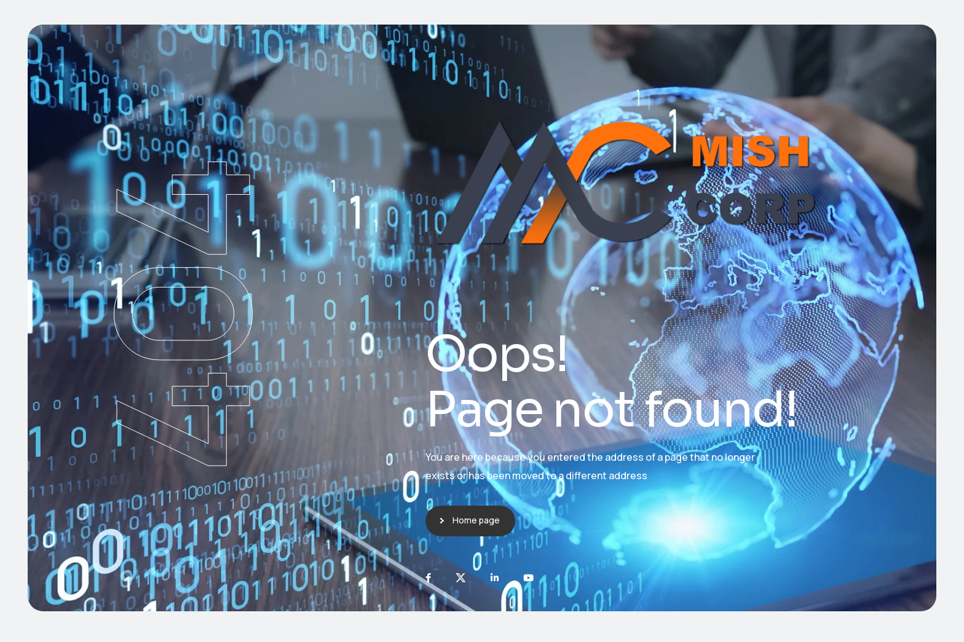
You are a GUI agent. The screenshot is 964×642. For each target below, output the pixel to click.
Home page (476, 520)
